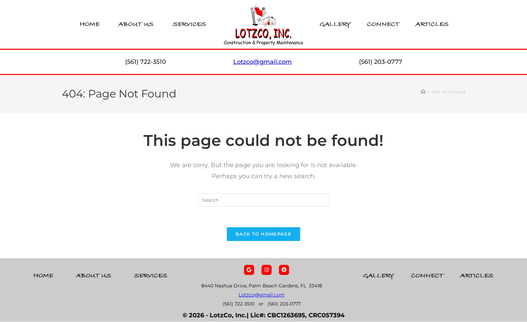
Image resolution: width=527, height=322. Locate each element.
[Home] (423, 91)
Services (189, 24)
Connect (383, 24)
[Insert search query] (263, 200)
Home (89, 24)
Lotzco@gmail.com (262, 295)
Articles (432, 24)
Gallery (335, 24)
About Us (136, 24)
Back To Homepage (263, 234)
